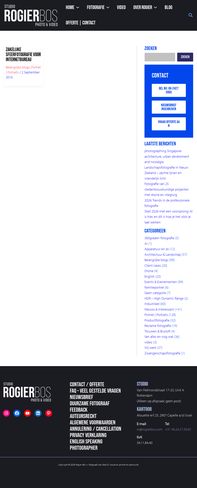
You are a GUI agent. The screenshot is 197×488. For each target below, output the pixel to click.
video (148, 343)
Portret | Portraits (156, 315)
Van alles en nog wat (159, 337)
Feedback (78, 409)
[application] (75, 7)
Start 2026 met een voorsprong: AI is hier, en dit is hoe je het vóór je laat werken (168, 218)
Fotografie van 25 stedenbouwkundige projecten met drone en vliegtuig (166, 190)
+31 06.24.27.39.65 (179, 429)
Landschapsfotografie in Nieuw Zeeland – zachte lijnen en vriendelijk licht (166, 174)
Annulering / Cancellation (95, 429)
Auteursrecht (83, 416)
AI (145, 244)
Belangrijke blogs (18, 67)
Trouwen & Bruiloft (158, 332)
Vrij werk (150, 348)
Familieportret (154, 288)
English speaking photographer (86, 444)
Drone (149, 272)
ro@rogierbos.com (150, 429)
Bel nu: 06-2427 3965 (169, 90)
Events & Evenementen (161, 283)
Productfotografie (157, 321)
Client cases (152, 266)
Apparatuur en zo (157, 250)
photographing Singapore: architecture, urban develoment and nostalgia (167, 157)
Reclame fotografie (158, 326)
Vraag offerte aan (169, 125)
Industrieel (152, 304)
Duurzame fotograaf (89, 403)
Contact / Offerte (87, 384)
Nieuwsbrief (81, 397)
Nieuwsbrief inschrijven (168, 107)
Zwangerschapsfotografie (163, 354)
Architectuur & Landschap (163, 255)
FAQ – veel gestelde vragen (95, 390)
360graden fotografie (159, 239)
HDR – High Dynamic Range (164, 299)
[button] (71, 7)
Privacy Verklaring (88, 435)
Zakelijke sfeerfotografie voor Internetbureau (23, 55)
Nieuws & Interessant (159, 310)
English (149, 277)
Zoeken (185, 57)
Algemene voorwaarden (92, 422)
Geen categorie (155, 293)
